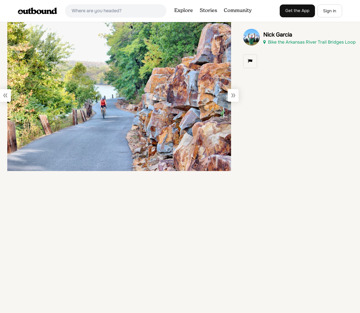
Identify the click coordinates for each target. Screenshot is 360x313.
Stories (208, 10)
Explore (183, 10)
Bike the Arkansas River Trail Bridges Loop (309, 42)
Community (238, 10)
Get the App (297, 10)
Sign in (329, 11)
